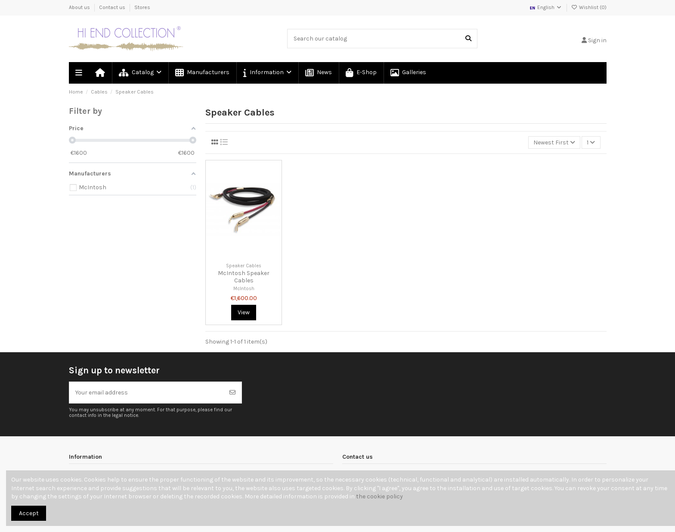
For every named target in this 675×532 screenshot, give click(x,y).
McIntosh (243, 288)
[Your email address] (146, 392)
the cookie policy (379, 496)
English (545, 7)
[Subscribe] (232, 392)
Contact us (113, 7)
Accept (29, 513)
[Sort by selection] (554, 142)
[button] (267, 73)
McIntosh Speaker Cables (243, 276)
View (244, 312)
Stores (142, 7)
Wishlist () (589, 7)
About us (80, 7)
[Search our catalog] (468, 38)
